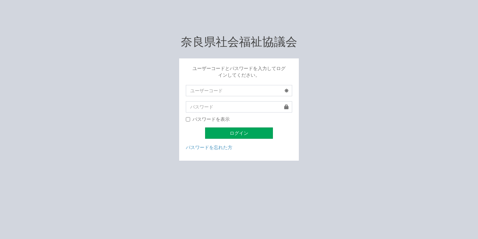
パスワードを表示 (208, 119)
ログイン (239, 133)
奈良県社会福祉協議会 (239, 42)
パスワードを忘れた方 (209, 147)
